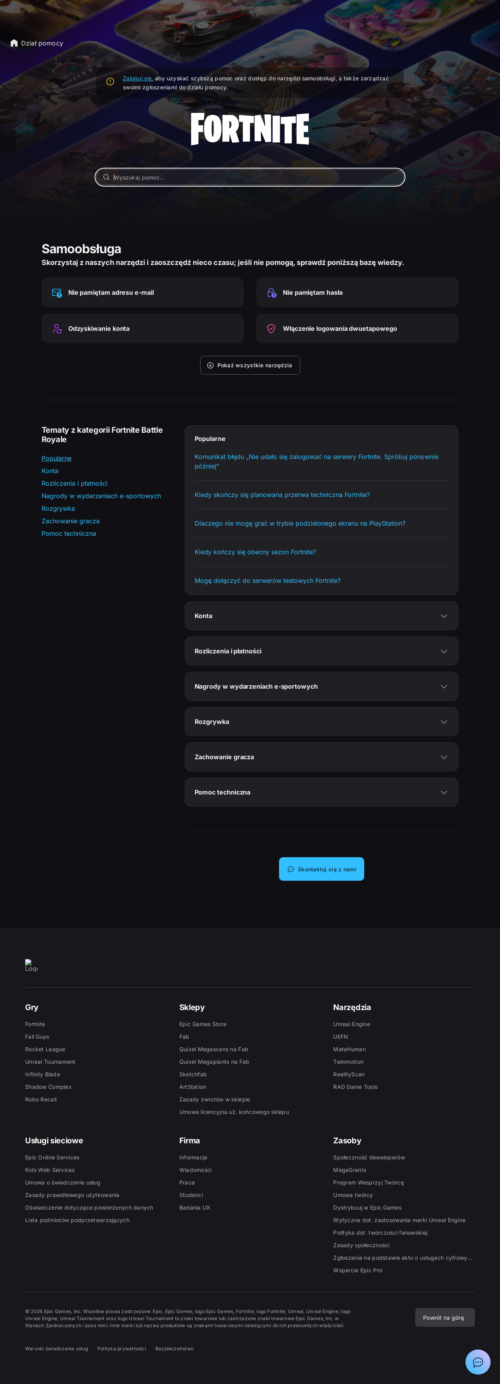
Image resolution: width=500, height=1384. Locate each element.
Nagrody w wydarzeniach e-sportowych (101, 496)
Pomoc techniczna (69, 533)
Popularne (56, 458)
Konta (50, 471)
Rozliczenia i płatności (75, 483)
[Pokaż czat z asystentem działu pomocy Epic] (478, 1362)
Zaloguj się (137, 78)
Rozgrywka (58, 508)
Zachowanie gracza (71, 521)
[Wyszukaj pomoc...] (250, 177)
